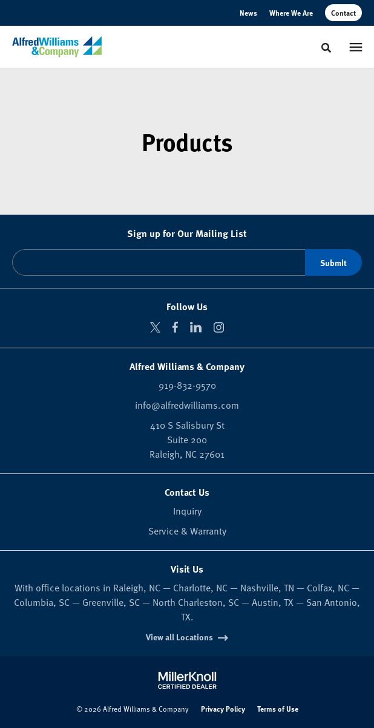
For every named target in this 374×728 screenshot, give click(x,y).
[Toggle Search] (326, 48)
